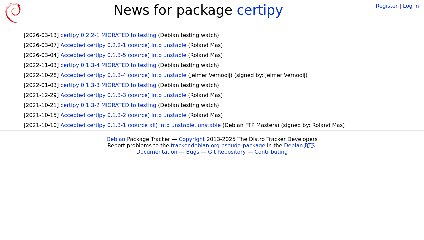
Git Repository (227, 152)
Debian (115, 139)
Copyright (192, 139)
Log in (411, 6)
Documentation (156, 152)
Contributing (271, 152)
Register (387, 6)
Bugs (192, 152)
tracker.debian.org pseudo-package (218, 145)
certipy (260, 10)
